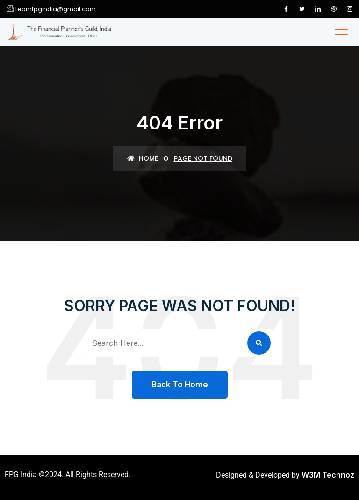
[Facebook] (286, 9)
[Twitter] (302, 9)
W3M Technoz (328, 474)
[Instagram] (350, 9)
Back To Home (179, 384)
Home (142, 158)
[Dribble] (334, 9)
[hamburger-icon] (341, 32)
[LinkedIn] (318, 9)
